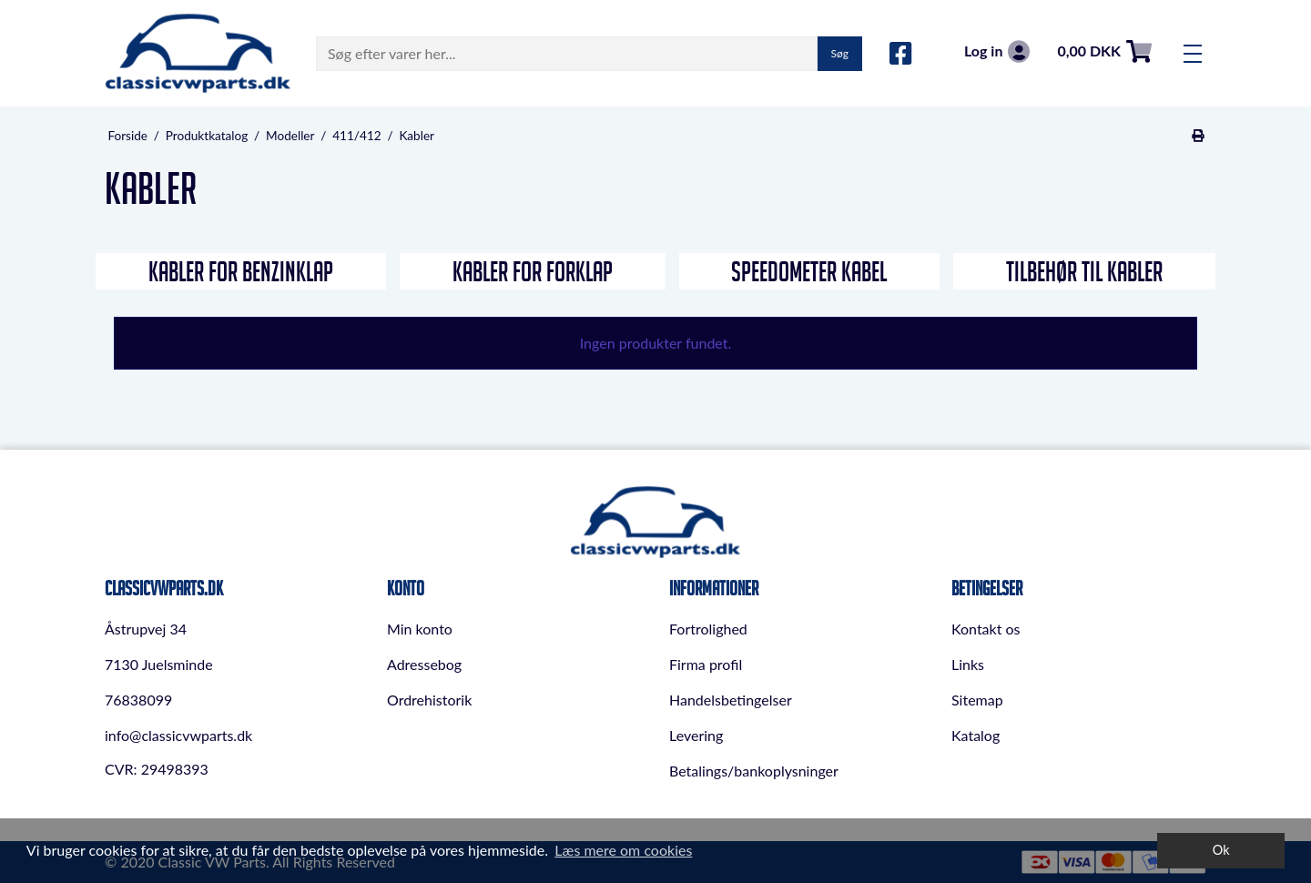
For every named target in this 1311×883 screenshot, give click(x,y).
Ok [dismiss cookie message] (1221, 850)
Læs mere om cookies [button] (623, 849)
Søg (840, 53)
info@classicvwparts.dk (178, 735)
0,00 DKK (1104, 51)
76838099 (138, 699)
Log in (997, 51)
